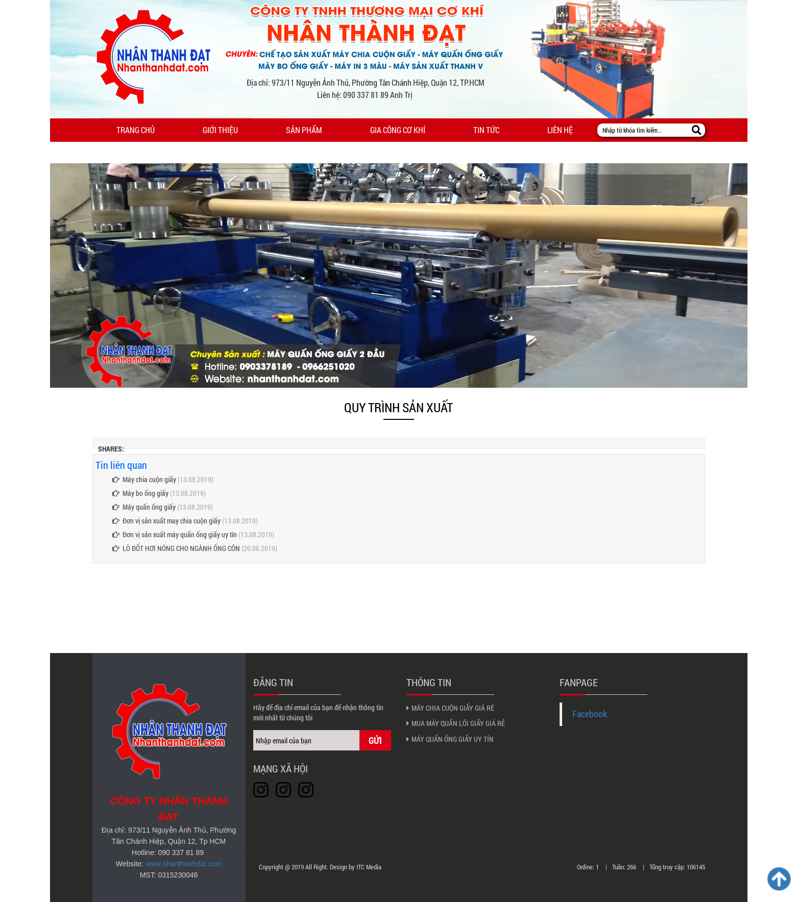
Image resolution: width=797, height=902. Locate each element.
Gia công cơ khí (397, 129)
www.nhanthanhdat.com (184, 864)
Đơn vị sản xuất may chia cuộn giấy (166, 520)
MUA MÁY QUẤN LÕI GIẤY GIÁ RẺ (458, 723)
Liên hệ (560, 129)
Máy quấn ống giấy (144, 507)
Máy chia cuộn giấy (144, 479)
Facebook (589, 714)
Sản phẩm (304, 129)
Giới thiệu (220, 129)
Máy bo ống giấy (140, 493)
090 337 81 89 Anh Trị (378, 94)
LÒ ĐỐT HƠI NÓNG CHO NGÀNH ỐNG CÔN (176, 548)
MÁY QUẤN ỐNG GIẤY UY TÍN (453, 739)
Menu (71, 152)
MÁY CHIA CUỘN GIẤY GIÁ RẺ (453, 708)
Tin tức (486, 129)
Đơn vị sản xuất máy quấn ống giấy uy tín (174, 534)
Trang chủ (135, 129)
